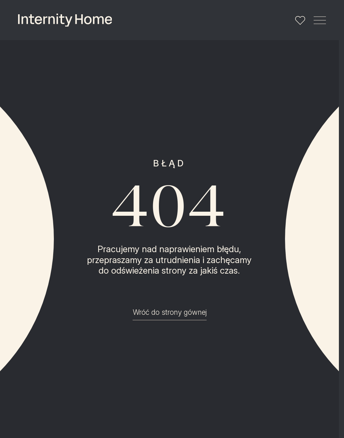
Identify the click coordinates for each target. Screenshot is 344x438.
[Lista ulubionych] (300, 20)
